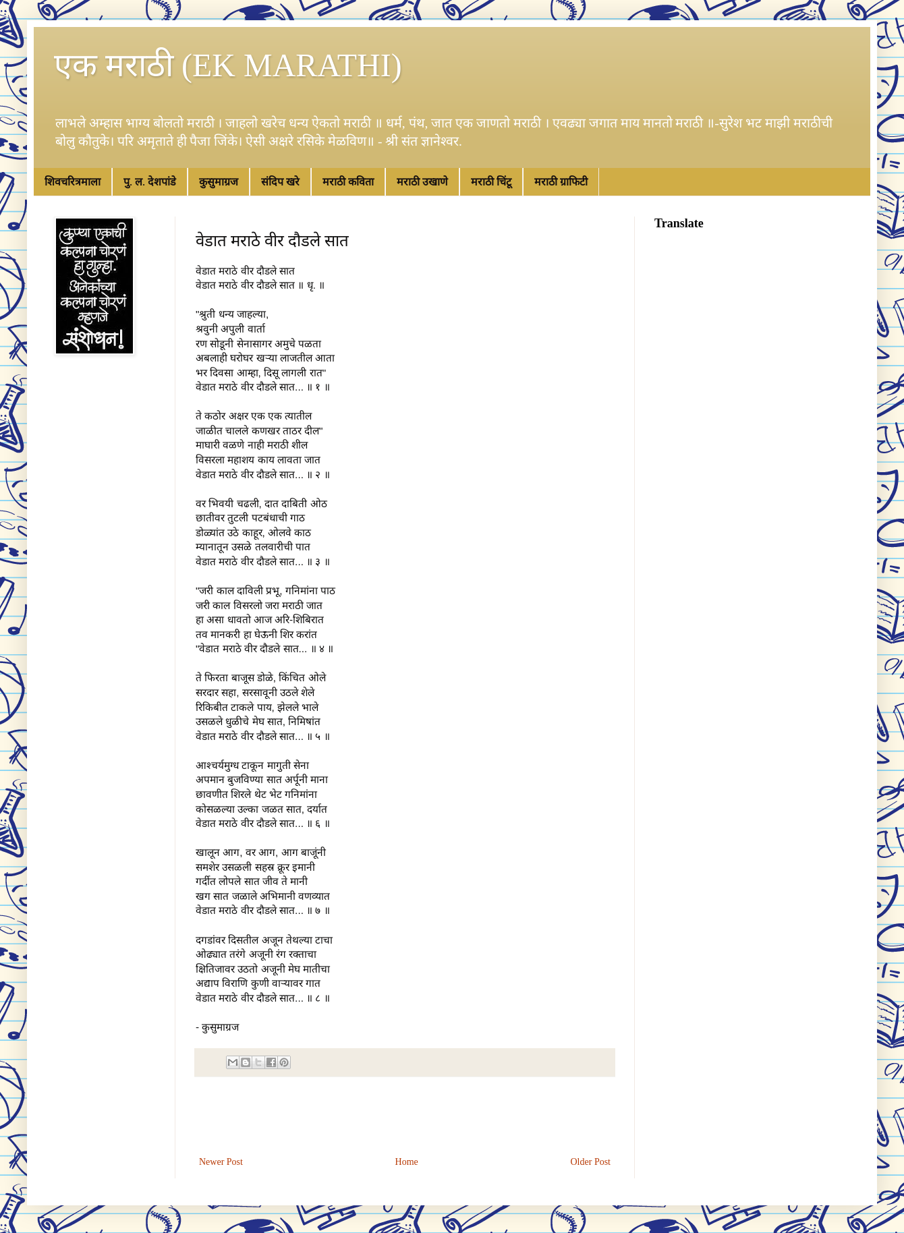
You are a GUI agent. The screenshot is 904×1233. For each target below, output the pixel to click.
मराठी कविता (348, 182)
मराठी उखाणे (422, 182)
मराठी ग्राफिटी (561, 182)
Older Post (591, 1162)
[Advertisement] (405, 1116)
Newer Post (221, 1162)
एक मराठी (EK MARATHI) (228, 65)
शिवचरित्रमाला (73, 182)
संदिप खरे (280, 182)
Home (406, 1162)
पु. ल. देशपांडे (149, 182)
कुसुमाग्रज (218, 182)
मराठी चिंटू (491, 182)
